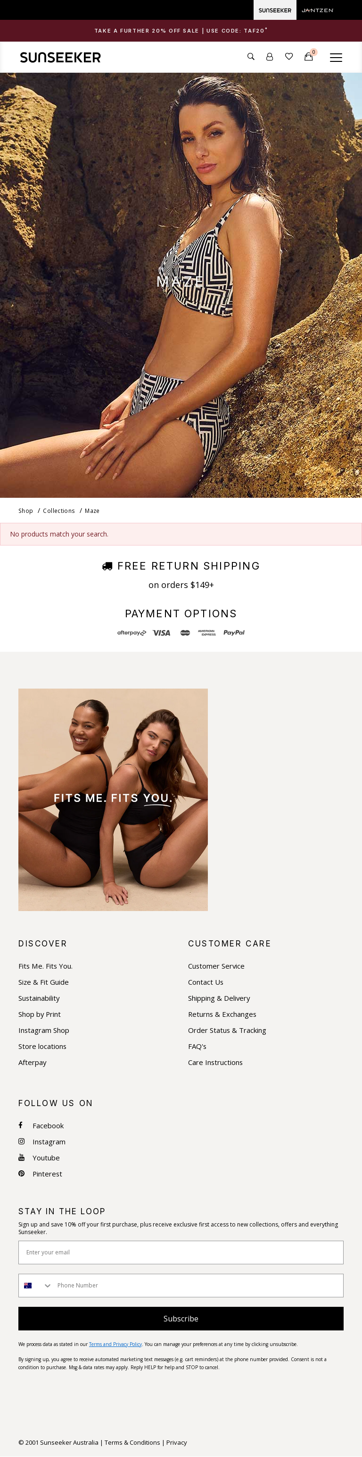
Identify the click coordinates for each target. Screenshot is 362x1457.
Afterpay (32, 1062)
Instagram (42, 1141)
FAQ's (197, 1046)
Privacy (176, 1443)
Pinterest (40, 1173)
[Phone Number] (198, 1285)
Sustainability (39, 998)
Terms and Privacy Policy (115, 1344)
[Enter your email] (181, 1252)
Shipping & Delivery (219, 998)
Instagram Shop (44, 1030)
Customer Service (217, 966)
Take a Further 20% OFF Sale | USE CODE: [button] (181, 30)
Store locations (42, 1046)
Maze (91, 511)
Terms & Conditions (132, 1443)
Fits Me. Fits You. (45, 966)
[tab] (181, 31)
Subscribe (181, 1318)
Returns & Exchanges (223, 1014)
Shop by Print (40, 1014)
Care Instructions (216, 1062)
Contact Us (206, 982)
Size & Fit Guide (43, 982)
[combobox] (36, 1285)
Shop (25, 511)
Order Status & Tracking (227, 1030)
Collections (58, 511)
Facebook (41, 1125)
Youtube (39, 1157)
